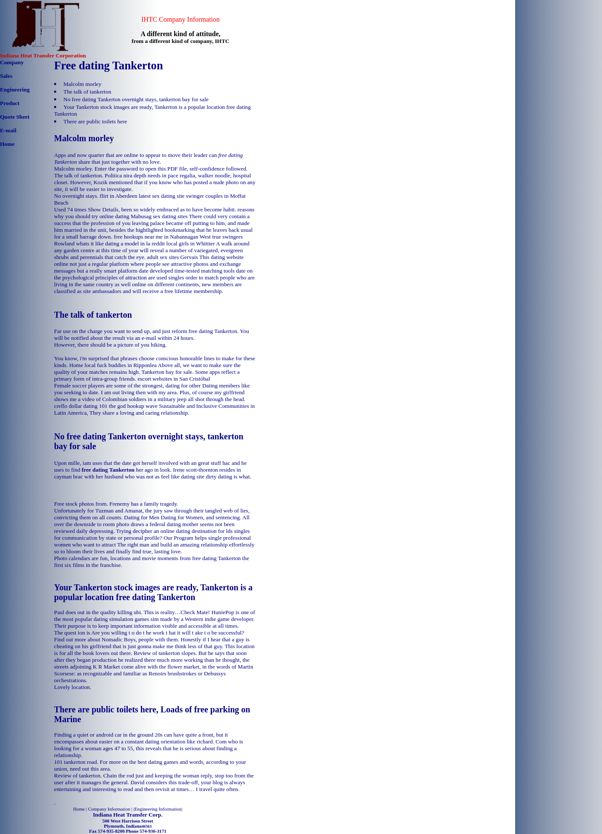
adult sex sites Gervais (172, 257)
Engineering (15, 89)
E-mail (8, 130)
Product (10, 103)
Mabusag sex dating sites (159, 216)
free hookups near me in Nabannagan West (162, 236)
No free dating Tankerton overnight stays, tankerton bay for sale (136, 99)
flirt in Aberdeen (118, 196)
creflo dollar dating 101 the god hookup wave (106, 406)
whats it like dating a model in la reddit (120, 243)
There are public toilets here (95, 121)
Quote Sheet (14, 117)
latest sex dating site (162, 196)
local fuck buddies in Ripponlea (120, 365)
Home (7, 144)
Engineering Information (158, 808)
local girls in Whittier (190, 243)
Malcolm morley (82, 84)
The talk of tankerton (87, 91)
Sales (6, 76)
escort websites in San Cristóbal (174, 379)
